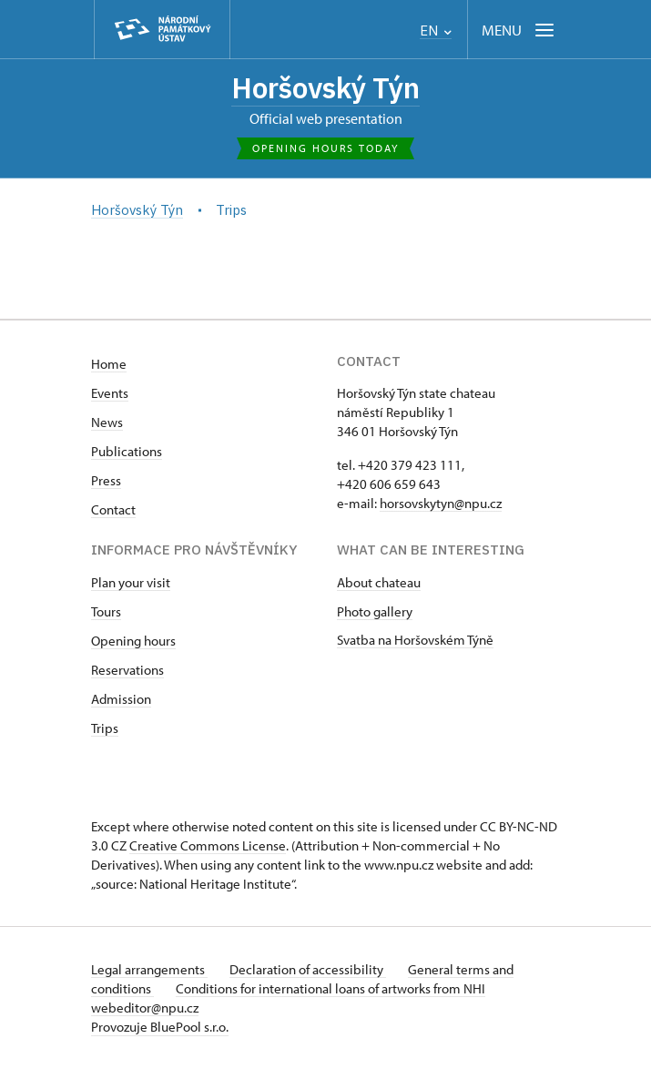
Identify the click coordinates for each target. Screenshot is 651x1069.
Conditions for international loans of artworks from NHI (330, 988)
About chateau (379, 582)
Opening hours (133, 640)
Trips (104, 728)
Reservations (127, 669)
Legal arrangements (149, 969)
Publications (126, 451)
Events (109, 393)
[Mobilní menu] (519, 29)
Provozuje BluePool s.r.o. (160, 1026)
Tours (106, 611)
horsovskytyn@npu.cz (441, 503)
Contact (113, 509)
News (107, 422)
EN (436, 30)
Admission (121, 699)
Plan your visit (130, 582)
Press (106, 480)
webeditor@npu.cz (144, 1007)
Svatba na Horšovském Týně (415, 639)
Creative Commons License (207, 845)
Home (109, 363)
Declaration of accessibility (307, 969)
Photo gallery (374, 611)
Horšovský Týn (325, 88)
